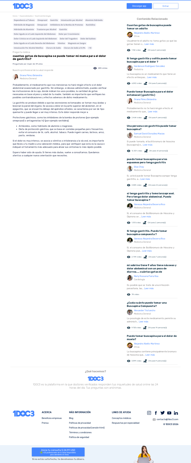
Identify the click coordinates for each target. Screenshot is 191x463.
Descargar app (139, 6)
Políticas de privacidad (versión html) (87, 428)
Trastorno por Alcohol (46, 29)
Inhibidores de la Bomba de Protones (66, 25)
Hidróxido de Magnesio (24, 25)
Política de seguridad (79, 437)
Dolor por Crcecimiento (69, 34)
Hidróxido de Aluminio (24, 29)
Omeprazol (42, 20)
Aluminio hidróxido (94, 20)
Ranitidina (90, 25)
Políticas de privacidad (80, 423)
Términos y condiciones (80, 432)
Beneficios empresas (52, 418)
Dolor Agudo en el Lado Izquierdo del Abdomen (35, 34)
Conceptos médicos (121, 418)
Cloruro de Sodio (53, 48)
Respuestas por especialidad (125, 423)
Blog (71, 418)
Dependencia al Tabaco (24, 20)
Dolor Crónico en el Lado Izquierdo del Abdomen (35, 38)
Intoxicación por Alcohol (72, 20)
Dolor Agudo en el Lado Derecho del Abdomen (34, 43)
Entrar (166, 6)
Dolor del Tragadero (69, 38)
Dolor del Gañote (88, 38)
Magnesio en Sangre (77, 43)
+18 (89, 48)
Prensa (45, 423)
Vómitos (61, 43)
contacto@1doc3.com (165, 419)
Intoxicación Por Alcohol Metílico (28, 48)
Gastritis (54, 20)
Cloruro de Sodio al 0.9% (74, 48)
